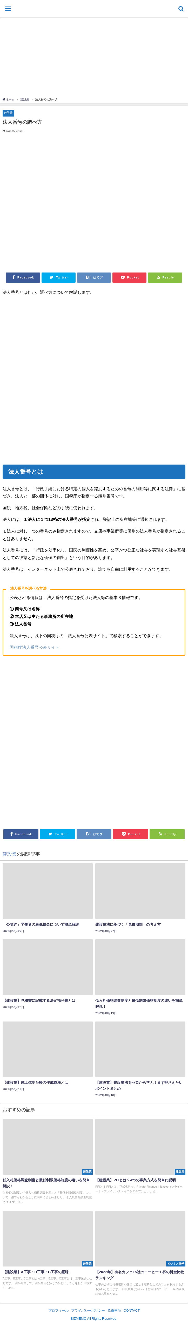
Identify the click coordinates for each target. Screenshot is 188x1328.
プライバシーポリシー (88, 1310)
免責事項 (114, 1310)
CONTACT (132, 1310)
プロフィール (58, 1310)
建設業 (8, 112)
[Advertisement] (94, 58)
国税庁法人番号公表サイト (34, 647)
